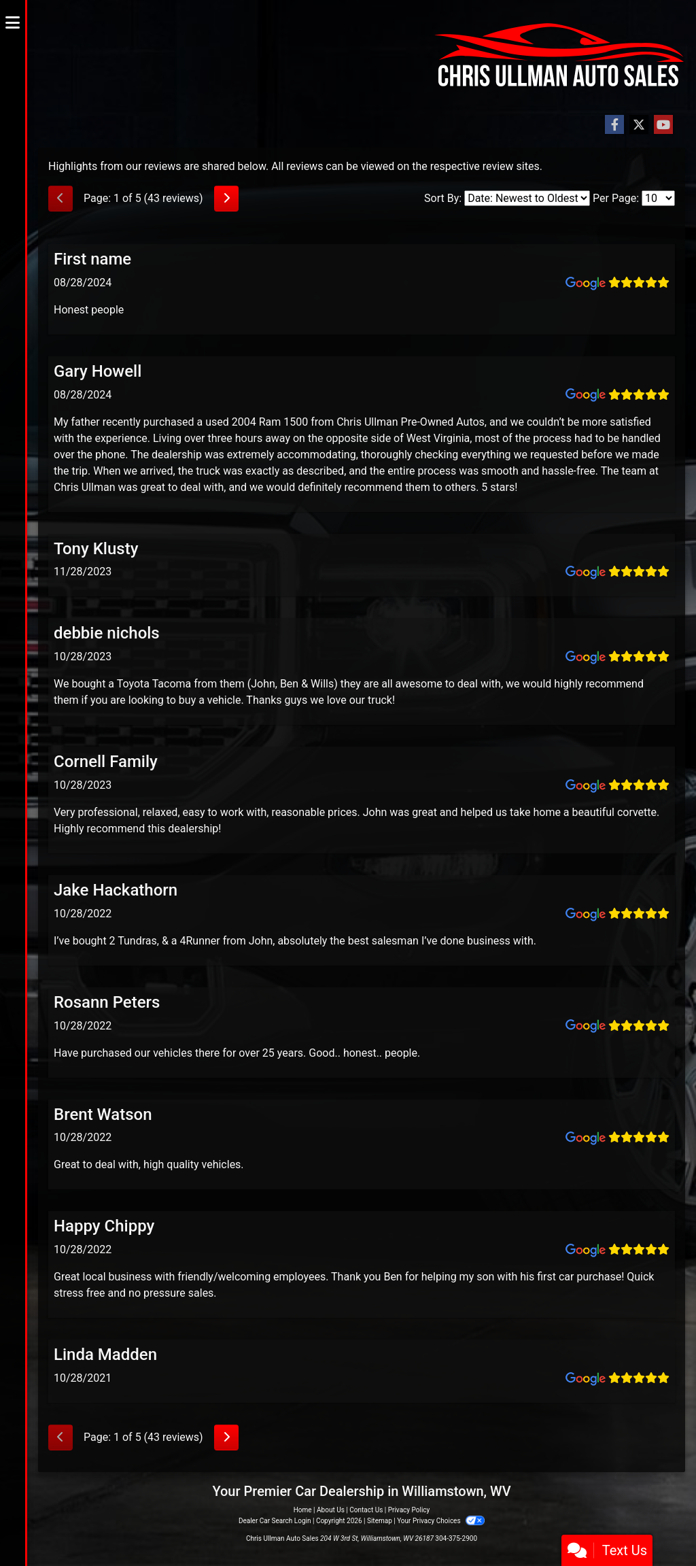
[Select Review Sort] (527, 198)
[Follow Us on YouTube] (663, 125)
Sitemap (379, 1521)
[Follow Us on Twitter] (638, 125)
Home (303, 1510)
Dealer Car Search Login (275, 1521)
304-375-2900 (456, 1538)
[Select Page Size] (658, 198)
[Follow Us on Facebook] (614, 125)
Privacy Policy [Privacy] (409, 1510)
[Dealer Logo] (361, 57)
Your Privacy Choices (441, 1521)
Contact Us (366, 1510)
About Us (331, 1510)
